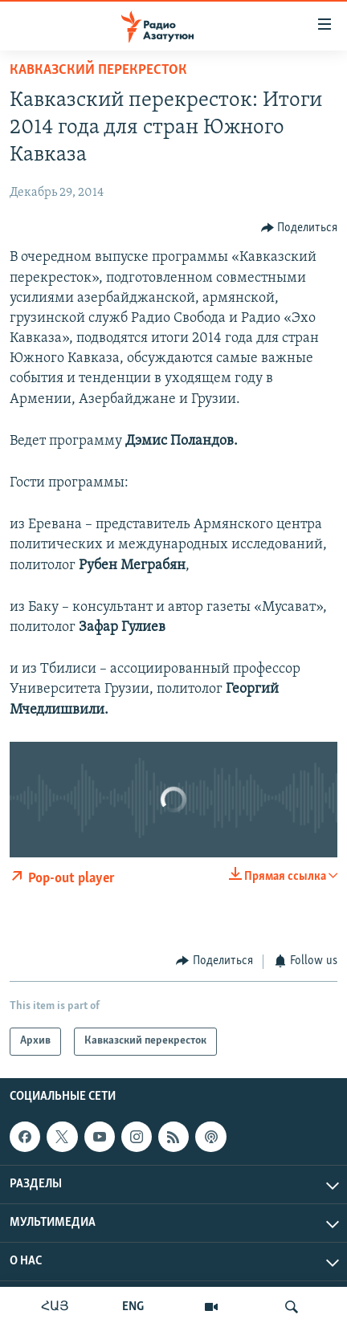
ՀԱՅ (55, 1307)
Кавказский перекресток (98, 70)
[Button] (299, 228)
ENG (133, 1307)
